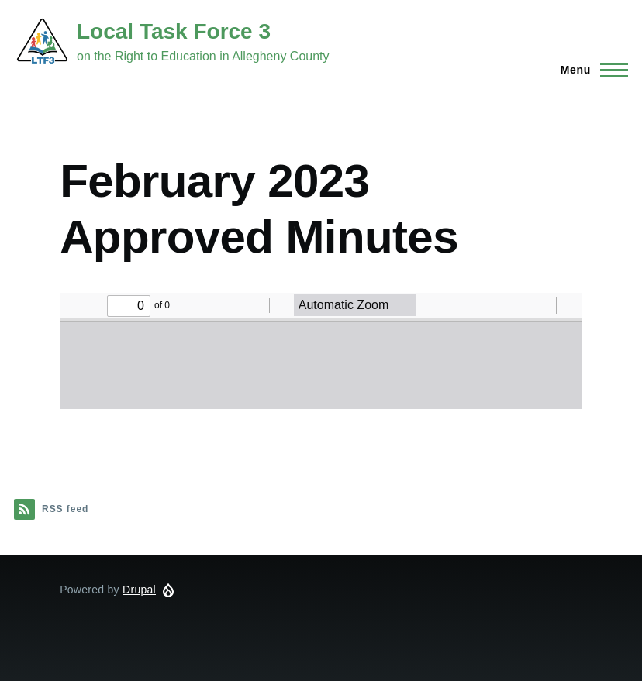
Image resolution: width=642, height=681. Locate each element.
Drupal (139, 589)
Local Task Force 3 (174, 31)
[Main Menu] (590, 70)
